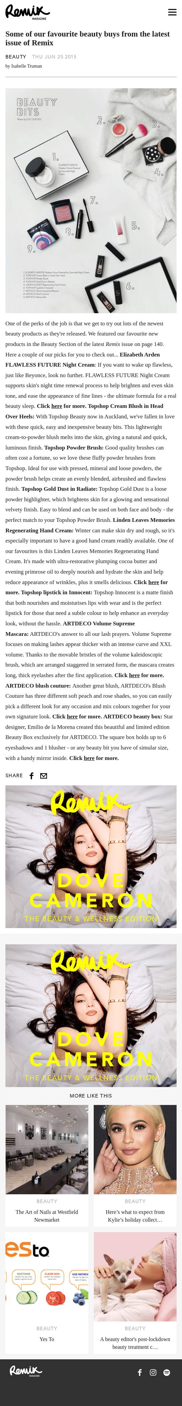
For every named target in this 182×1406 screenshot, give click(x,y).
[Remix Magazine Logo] (27, 12)
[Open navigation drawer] (172, 12)
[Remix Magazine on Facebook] (139, 1372)
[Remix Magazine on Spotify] (166, 1372)
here (56, 406)
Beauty (15, 57)
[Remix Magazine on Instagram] (153, 1372)
